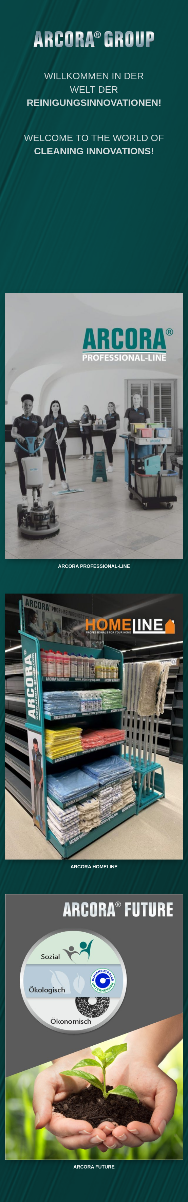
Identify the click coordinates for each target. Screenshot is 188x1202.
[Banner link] (94, 426)
